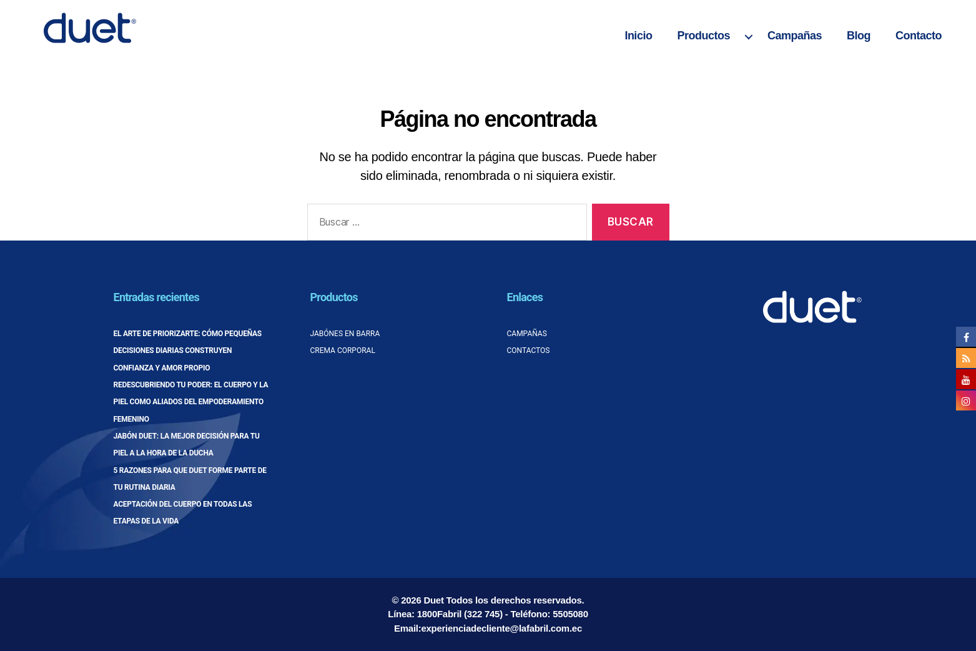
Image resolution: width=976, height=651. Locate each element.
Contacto (918, 35)
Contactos (528, 350)
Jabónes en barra (345, 333)
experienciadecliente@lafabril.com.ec (501, 628)
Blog (858, 35)
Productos (703, 35)
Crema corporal (342, 350)
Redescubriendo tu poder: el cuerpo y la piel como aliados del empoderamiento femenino (191, 402)
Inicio (638, 35)
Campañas (794, 35)
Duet (433, 600)
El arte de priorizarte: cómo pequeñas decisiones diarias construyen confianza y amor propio (188, 350)
